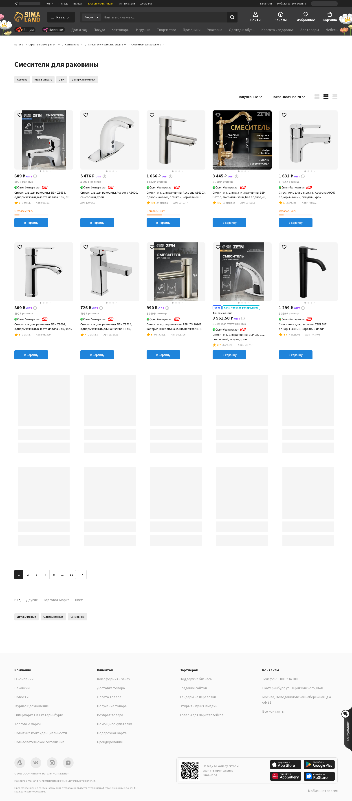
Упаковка (214, 29)
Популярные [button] (250, 97)
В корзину (31, 223)
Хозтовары (120, 29)
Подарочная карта (112, 733)
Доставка (146, 3)
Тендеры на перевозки (198, 697)
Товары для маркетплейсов (202, 715)
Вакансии (266, 3)
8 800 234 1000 (288, 679)
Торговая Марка (56, 600)
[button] (146, 45)
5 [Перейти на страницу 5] (54, 575)
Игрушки (143, 29)
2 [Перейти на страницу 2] (28, 575)
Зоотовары (309, 29)
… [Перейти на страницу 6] (62, 575)
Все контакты (273, 711)
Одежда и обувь (242, 29)
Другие (32, 600)
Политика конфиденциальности (40, 733)
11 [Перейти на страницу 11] (71, 575)
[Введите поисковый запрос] (164, 17)
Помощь (63, 3)
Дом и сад (79, 29)
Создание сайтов (193, 688)
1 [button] (19, 575)
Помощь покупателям (114, 724)
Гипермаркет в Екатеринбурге (38, 715)
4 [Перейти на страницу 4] (45, 575)
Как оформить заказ (113, 679)
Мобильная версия (323, 791)
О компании (23, 679)
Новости (21, 697)
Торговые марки (27, 724)
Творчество (166, 29)
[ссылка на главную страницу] (27, 17)
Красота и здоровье (277, 29)
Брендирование (110, 742)
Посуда (99, 29)
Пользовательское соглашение (39, 742)
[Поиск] (232, 17)
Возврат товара (110, 715)
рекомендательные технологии (76, 781)
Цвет (79, 600)
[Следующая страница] (82, 575)
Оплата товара (109, 697)
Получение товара (112, 706)
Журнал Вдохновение (31, 706)
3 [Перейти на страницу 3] (36, 575)
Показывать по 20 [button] (288, 97)
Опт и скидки (127, 3)
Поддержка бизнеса (196, 679)
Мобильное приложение (291, 3)
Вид (17, 600)
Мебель (332, 29)
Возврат (78, 3)
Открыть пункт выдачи (198, 706)
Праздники (191, 29)
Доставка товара (111, 688)
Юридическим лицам (101, 3)
